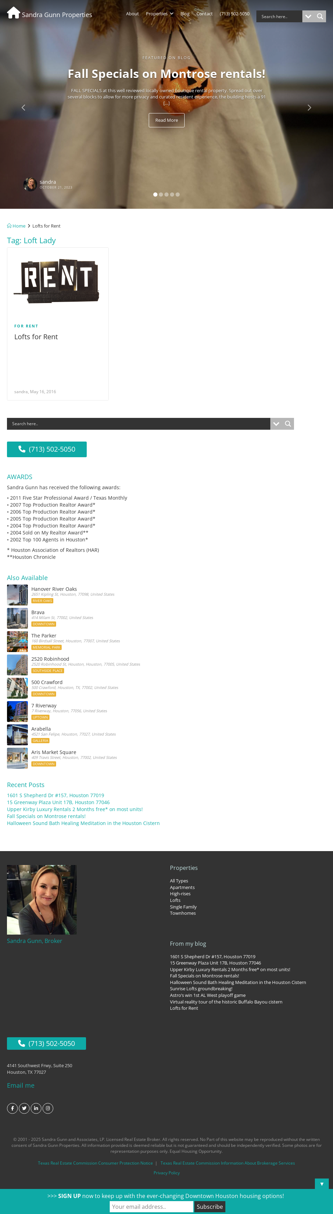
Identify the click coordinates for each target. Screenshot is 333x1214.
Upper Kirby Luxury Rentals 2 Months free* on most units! (75, 807)
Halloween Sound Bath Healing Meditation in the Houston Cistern (83, 821)
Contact (204, 13)
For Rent (26, 325)
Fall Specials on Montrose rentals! (46, 814)
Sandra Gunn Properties (49, 14)
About (132, 13)
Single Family (183, 905)
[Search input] (281, 16)
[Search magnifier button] (320, 16)
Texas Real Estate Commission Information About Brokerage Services (228, 1159)
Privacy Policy (167, 1169)
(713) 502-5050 (234, 13)
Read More (166, 120)
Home (16, 226)
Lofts (175, 898)
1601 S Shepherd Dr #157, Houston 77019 (55, 793)
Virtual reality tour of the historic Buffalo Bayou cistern (226, 1000)
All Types (179, 879)
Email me (20, 1081)
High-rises (180, 892)
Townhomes (183, 911)
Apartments (182, 885)
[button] (25, 104)
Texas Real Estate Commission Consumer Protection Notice (95, 1159)
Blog (184, 13)
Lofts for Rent (36, 336)
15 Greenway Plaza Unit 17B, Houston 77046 (58, 800)
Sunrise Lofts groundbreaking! (201, 987)
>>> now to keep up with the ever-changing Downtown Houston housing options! (165, 1196)
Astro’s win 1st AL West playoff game (208, 993)
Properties (159, 13)
